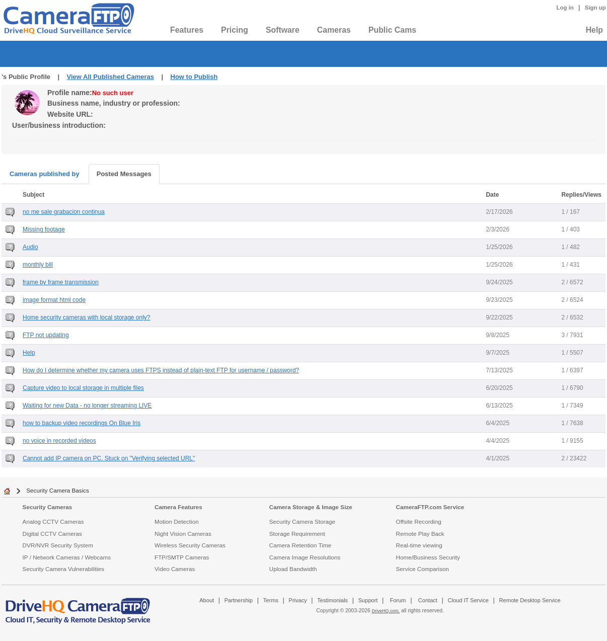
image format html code (54, 299)
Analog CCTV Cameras (53, 521)
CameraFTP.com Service (430, 507)
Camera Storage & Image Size (310, 507)
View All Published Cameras (110, 77)
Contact (427, 600)
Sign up (595, 8)
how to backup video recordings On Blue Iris (81, 423)
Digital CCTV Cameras (52, 533)
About (206, 600)
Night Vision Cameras (183, 533)
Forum (398, 600)
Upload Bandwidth (293, 569)
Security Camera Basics (57, 490)
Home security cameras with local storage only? (86, 317)
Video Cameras (175, 569)
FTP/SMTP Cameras (182, 557)
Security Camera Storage (302, 521)
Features (186, 30)
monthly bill (38, 264)
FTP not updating (46, 335)
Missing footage (44, 229)
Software (282, 30)
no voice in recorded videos (59, 440)
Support (368, 600)
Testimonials (332, 600)
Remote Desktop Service (530, 600)
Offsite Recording (418, 521)
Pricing (234, 30)
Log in (565, 8)
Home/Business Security (428, 557)
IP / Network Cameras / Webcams (67, 557)
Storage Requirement (297, 533)
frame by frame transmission (61, 282)
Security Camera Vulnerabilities (64, 569)
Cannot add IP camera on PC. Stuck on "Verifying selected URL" (109, 458)
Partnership (238, 600)
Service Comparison (422, 569)
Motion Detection (177, 521)
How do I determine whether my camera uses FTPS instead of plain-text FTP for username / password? (161, 370)
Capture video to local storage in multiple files (83, 387)
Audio (30, 247)
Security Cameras (47, 507)
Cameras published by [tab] (45, 174)
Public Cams (392, 30)
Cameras (334, 30)
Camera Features (178, 507)
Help (594, 30)
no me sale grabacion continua (64, 211)
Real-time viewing (419, 545)
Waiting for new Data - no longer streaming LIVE (87, 405)
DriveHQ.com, (386, 610)
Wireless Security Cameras (190, 545)
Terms (270, 600)
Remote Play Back (420, 533)
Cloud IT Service (467, 600)
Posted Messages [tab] (124, 174)
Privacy (298, 600)
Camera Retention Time (300, 545)
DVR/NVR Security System (58, 545)
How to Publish (194, 77)
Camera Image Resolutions (305, 557)
